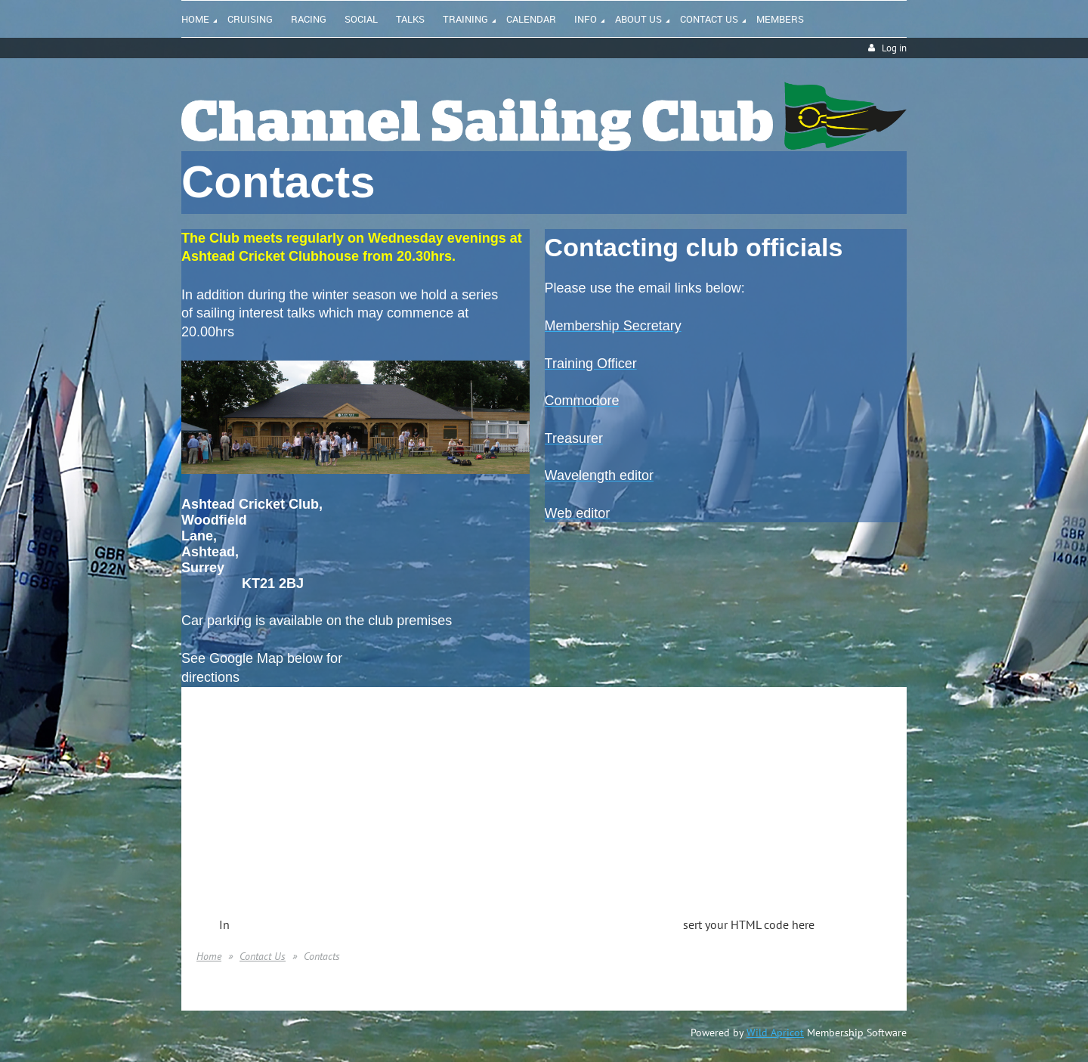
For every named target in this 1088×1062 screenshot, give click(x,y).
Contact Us (263, 956)
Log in (894, 48)
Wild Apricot (775, 1032)
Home (208, 956)
